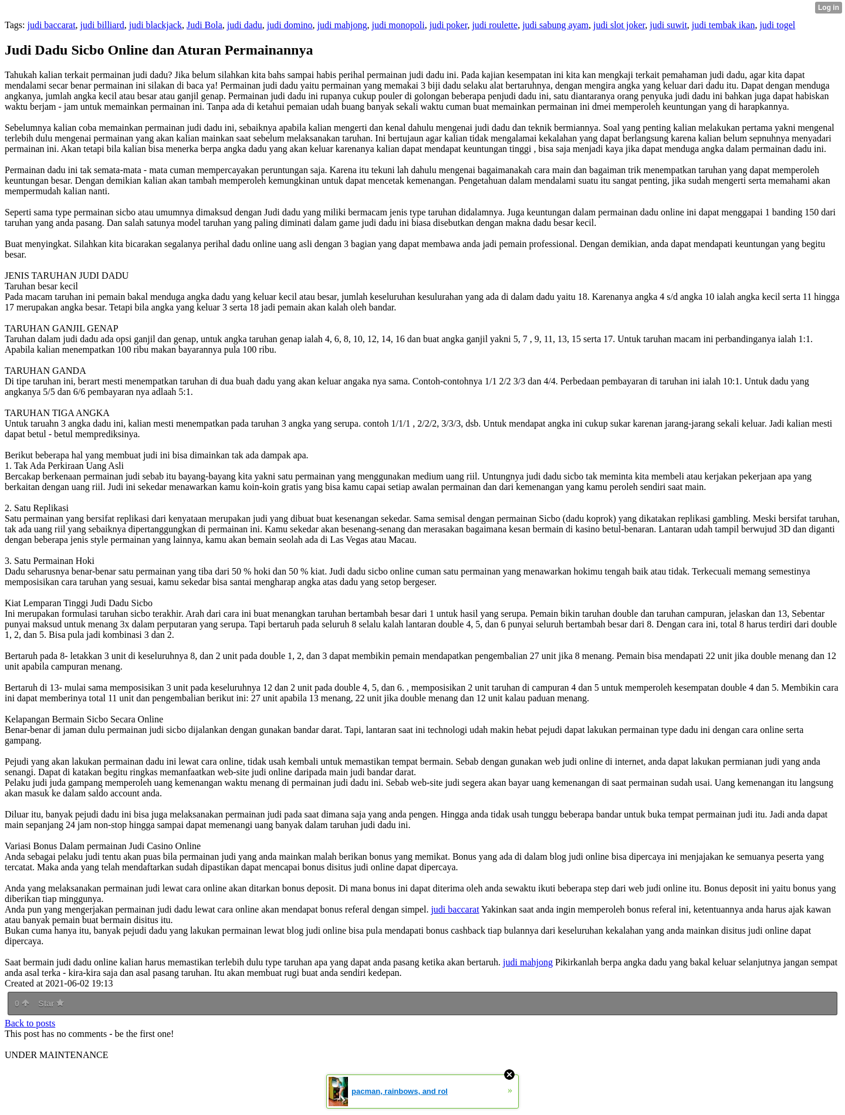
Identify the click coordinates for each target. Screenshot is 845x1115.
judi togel (777, 25)
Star (51, 1003)
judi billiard (102, 25)
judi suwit (668, 25)
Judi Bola (204, 25)
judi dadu (244, 25)
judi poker (449, 25)
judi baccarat (51, 25)
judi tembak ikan (723, 25)
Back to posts (30, 1023)
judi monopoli (397, 25)
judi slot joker (619, 25)
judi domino (290, 25)
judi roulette (495, 25)
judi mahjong (342, 25)
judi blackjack (155, 25)
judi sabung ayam (555, 25)
